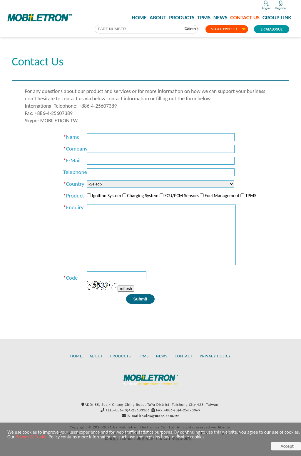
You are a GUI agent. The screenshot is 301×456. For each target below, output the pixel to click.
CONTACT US (245, 17)
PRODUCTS (181, 17)
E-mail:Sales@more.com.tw (153, 416)
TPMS (203, 17)
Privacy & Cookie (32, 437)
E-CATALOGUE (271, 29)
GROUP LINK (276, 17)
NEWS (220, 17)
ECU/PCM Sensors (181, 195)
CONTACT (184, 356)
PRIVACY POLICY (215, 356)
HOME (139, 17)
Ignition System (106, 195)
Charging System (142, 195)
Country (75, 183)
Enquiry (74, 207)
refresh (126, 288)
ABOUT (158, 17)
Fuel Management (222, 195)
